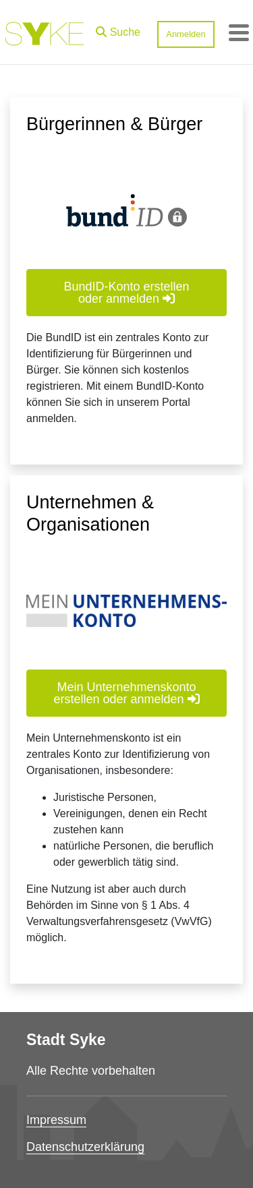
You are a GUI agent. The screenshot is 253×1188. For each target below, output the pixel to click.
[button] (118, 29)
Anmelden (186, 34)
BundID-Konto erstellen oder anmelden (126, 292)
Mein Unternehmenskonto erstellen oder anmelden (126, 693)
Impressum (56, 1120)
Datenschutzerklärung (85, 1147)
